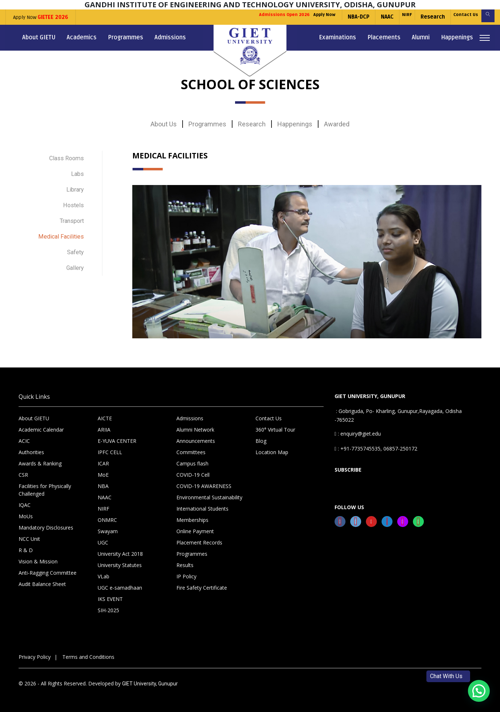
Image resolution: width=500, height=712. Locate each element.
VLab (103, 576)
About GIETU (38, 37)
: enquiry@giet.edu (358, 433)
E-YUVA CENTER (117, 440)
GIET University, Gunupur (150, 684)
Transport (70, 211)
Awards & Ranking (40, 463)
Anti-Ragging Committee (48, 572)
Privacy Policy (35, 656)
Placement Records (199, 542)
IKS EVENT (110, 598)
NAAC (365, 17)
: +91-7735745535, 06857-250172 (376, 448)
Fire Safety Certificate (201, 587)
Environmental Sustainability (209, 497)
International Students (202, 508)
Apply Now (40, 17)
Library (74, 184)
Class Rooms (64, 157)
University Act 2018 (120, 553)
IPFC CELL (110, 452)
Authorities (31, 452)
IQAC (25, 504)
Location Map (271, 452)
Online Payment (195, 531)
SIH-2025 (108, 610)
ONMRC (107, 519)
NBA (103, 486)
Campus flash (192, 463)
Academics (82, 37)
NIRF (389, 17)
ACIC (24, 440)
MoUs (26, 516)
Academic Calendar (41, 429)
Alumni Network (195, 429)
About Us (164, 124)
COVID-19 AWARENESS (203, 486)
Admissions (170, 37)
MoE (103, 474)
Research (418, 17)
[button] (479, 691)
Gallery (74, 252)
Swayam (108, 531)
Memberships (192, 519)
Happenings (457, 37)
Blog (260, 440)
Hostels (72, 198)
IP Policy (186, 576)
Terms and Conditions (88, 656)
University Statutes (120, 565)
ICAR (103, 463)
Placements (384, 37)
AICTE (105, 418)
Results (185, 565)
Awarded (336, 124)
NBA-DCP (337, 17)
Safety (74, 238)
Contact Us (456, 17)
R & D (26, 550)
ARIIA (104, 429)
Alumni (421, 37)
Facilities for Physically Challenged (45, 490)
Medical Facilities (59, 225)
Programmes (125, 37)
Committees (191, 452)
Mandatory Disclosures (46, 527)
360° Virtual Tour (275, 429)
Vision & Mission (38, 561)
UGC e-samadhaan (120, 587)
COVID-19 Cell (193, 474)
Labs (77, 171)
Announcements (195, 440)
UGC (103, 542)
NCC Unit (29, 538)
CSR (23, 474)
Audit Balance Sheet (42, 584)
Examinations (337, 37)
